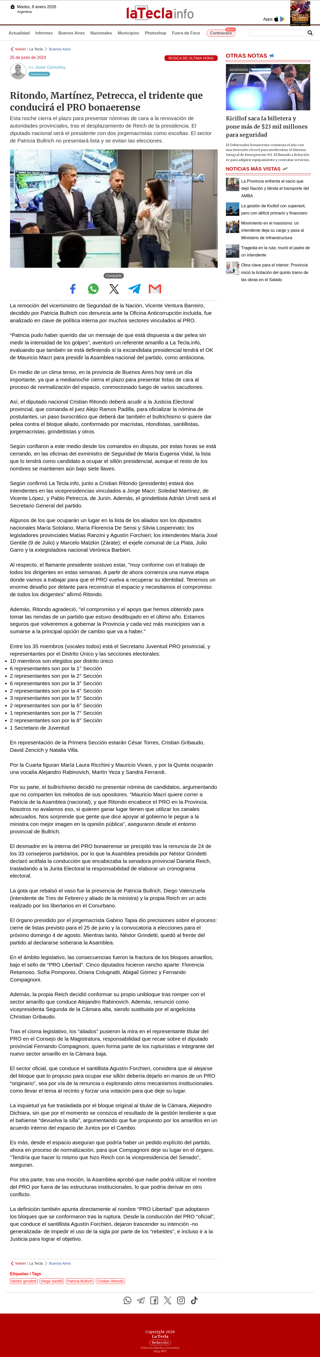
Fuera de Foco (186, 33)
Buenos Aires (71, 33)
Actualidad (19, 33)
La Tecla (36, 49)
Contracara (222, 32)
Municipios (128, 33)
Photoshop (155, 33)
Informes (44, 33)
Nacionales (101, 33)
